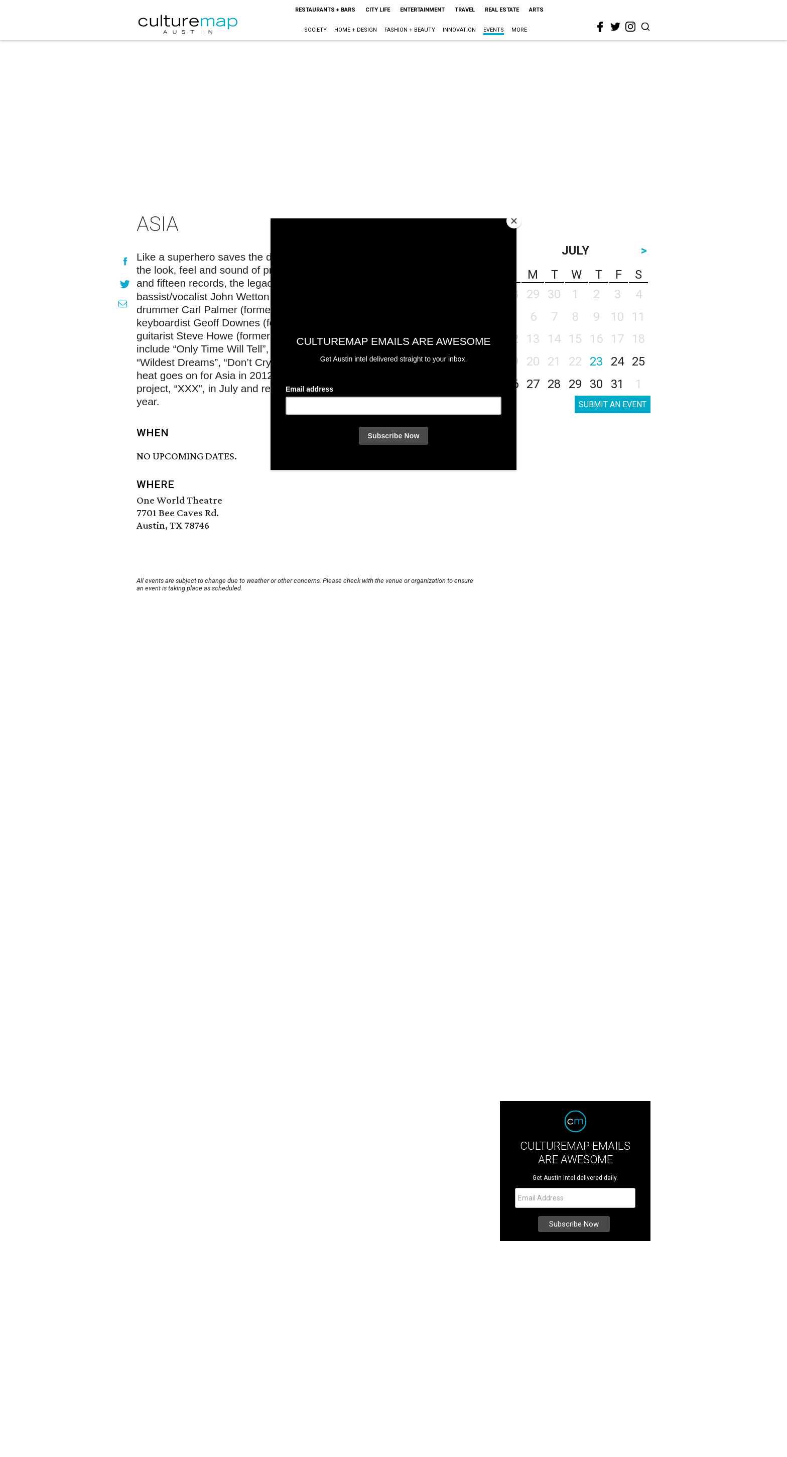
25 (638, 361)
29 (575, 384)
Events (493, 30)
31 (617, 384)
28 (554, 384)
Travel (465, 10)
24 (617, 361)
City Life (377, 10)
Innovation (459, 30)
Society (315, 30)
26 (511, 384)
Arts (536, 10)
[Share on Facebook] (125, 261)
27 (533, 384)
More (519, 30)
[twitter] (615, 27)
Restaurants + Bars (325, 10)
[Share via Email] (122, 304)
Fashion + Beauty (409, 30)
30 (596, 384)
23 (596, 361)
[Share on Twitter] (125, 284)
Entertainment (422, 10)
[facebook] (600, 27)
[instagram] (630, 27)
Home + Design (355, 30)
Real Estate (502, 10)
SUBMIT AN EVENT (612, 404)
